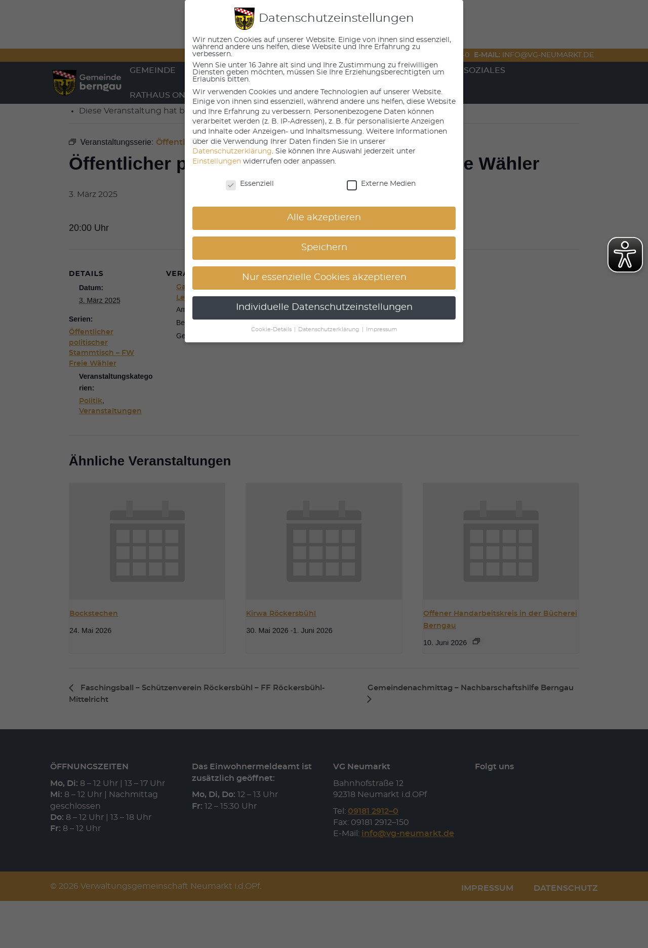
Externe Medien (381, 183)
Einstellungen (216, 161)
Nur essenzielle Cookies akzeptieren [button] (324, 277)
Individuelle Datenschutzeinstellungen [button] (324, 307)
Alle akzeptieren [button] (324, 217)
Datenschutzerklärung (232, 151)
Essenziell (250, 183)
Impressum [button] (381, 329)
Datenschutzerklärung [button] (329, 329)
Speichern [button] (324, 247)
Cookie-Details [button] (272, 329)
